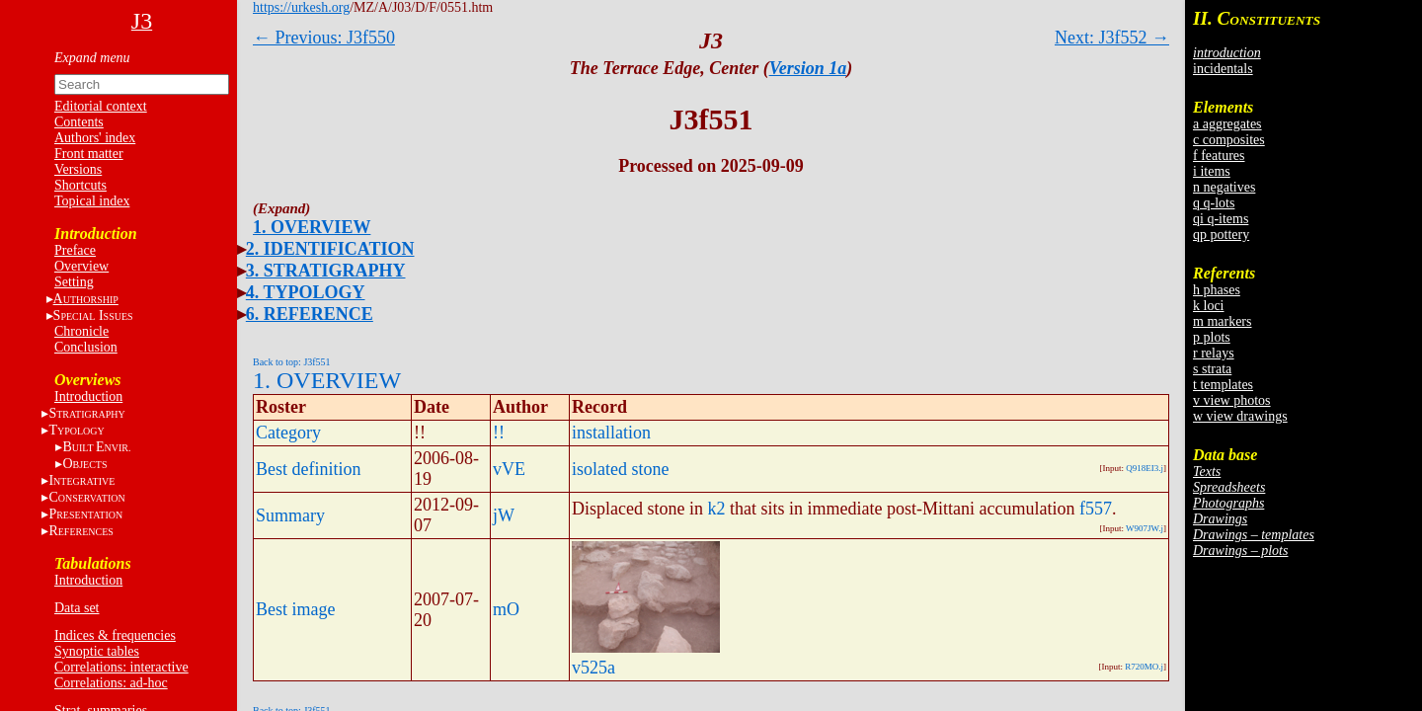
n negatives (1224, 187)
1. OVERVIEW (311, 227)
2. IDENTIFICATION (330, 249)
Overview (81, 266)
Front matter (88, 153)
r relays (1213, 353)
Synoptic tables (96, 651)
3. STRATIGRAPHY (326, 270)
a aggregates (1227, 124)
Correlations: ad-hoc (111, 682)
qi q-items (1220, 218)
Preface (75, 250)
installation (611, 432)
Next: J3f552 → (1112, 37)
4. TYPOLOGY (305, 292)
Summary (290, 515)
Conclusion (86, 347)
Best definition (308, 469)
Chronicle (81, 331)
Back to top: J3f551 (292, 361)
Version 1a (808, 68)
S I (93, 315)
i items (1211, 171)
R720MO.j (1144, 667)
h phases (1216, 289)
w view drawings (1240, 416)
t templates (1223, 384)
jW (503, 515)
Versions (78, 169)
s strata (1212, 368)
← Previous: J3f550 (324, 37)
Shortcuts (80, 185)
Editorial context (100, 106)
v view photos (1232, 400)
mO (506, 609)
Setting (74, 282)
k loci (1208, 305)
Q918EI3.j (1144, 468)
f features (1218, 155)
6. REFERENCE (309, 314)
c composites (1229, 139)
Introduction (88, 396)
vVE (509, 469)
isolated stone (620, 469)
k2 (716, 508)
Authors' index (94, 137)
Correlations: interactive (121, 667)
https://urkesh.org (301, 7)
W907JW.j (1144, 528)
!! (499, 432)
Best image (295, 609)
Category (288, 432)
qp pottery (1221, 234)
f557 (1095, 508)
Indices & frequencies (115, 635)
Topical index (91, 201)
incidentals (1223, 68)
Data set (76, 607)
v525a (593, 667)
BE (96, 446)
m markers (1222, 321)
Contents (79, 122)
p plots (1211, 337)
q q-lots (1213, 203)
